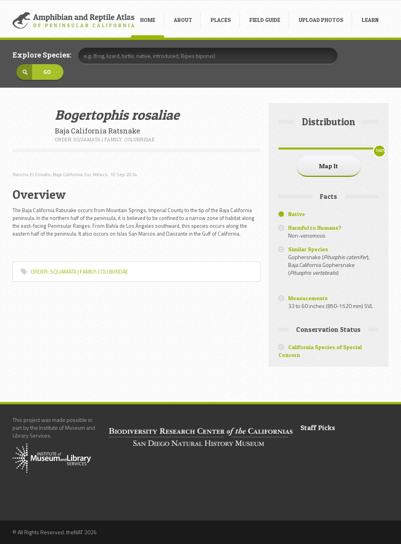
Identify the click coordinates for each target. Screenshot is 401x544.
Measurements (308, 298)
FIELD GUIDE (264, 19)
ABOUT (183, 19)
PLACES (221, 19)
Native (296, 214)
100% (380, 150)
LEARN (370, 19)
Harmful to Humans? (314, 227)
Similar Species (308, 249)
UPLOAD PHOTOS (321, 19)
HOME (147, 19)
